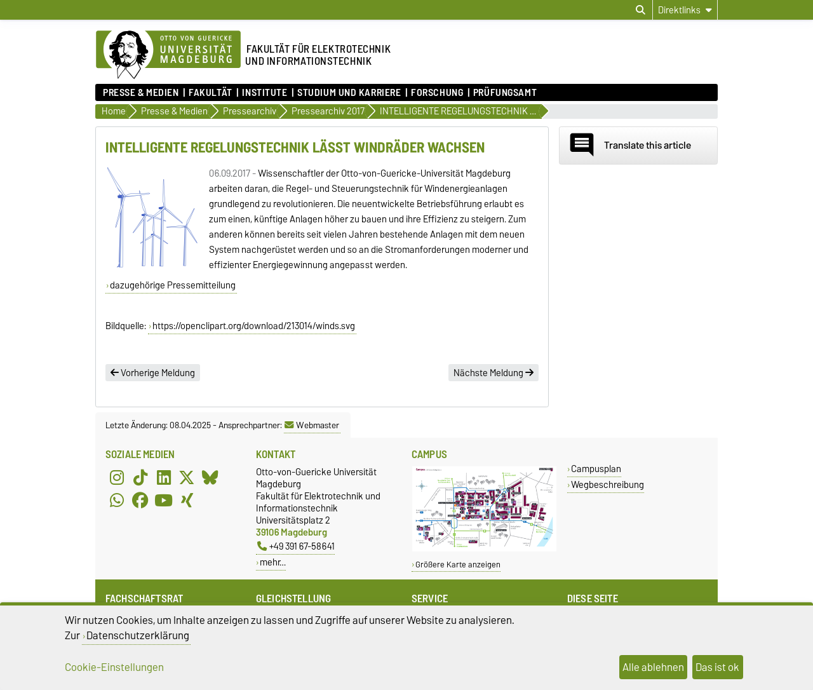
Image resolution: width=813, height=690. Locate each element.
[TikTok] (140, 477)
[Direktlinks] (685, 10)
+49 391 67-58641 (296, 546)
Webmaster (312, 425)
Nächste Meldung (494, 373)
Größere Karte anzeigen (458, 564)
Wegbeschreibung (607, 484)
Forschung (437, 92)
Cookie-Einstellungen (114, 667)
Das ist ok (717, 667)
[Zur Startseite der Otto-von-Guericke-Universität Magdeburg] (168, 55)
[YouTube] (163, 500)
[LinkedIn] (163, 477)
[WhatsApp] (116, 500)
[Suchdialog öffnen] (640, 10)
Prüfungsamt (505, 92)
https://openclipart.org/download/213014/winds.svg (253, 326)
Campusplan (596, 469)
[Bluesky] (210, 477)
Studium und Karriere (349, 92)
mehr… (273, 562)
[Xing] (186, 500)
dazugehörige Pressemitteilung (173, 285)
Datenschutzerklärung (137, 635)
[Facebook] (140, 500)
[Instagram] (116, 477)
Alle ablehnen (653, 667)
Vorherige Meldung (153, 373)
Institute (264, 92)
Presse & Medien (140, 92)
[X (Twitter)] (186, 477)
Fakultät (210, 92)
